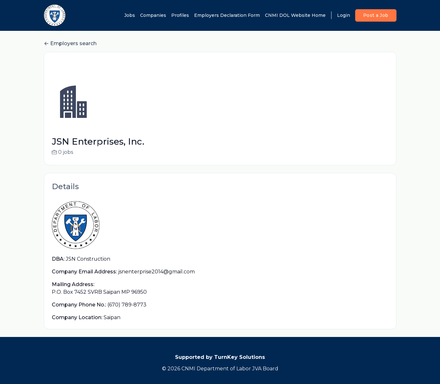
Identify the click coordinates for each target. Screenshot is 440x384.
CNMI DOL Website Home (295, 15)
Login (343, 15)
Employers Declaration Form (227, 15)
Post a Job (376, 15)
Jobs (129, 15)
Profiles (180, 15)
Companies (153, 15)
